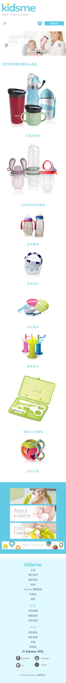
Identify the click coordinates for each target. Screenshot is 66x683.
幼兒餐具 (33, 327)
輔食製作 (33, 366)
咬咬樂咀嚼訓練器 (33, 205)
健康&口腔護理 (33, 431)
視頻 (33, 598)
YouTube (45, 658)
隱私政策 (33, 637)
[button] (5, 43)
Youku (44, 664)
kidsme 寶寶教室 (33, 589)
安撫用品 (33, 283)
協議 (33, 641)
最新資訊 (33, 579)
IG (23, 665)
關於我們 (33, 574)
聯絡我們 (33, 615)
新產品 (33, 594)
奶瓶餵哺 (33, 244)
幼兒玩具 (33, 471)
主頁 (33, 570)
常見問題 (33, 610)
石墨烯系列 (33, 135)
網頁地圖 (33, 620)
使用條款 (33, 632)
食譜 (33, 584)
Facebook (25, 658)
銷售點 (33, 646)
